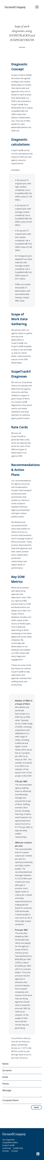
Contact (14, 1151)
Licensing (6, 1148)
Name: (5, 1063)
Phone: (5, 1083)
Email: (5, 1077)
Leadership (18, 1148)
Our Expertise (8, 1139)
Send (36, 1107)
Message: (7, 1090)
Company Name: (10, 1100)
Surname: (7, 1070)
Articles (5, 1151)
